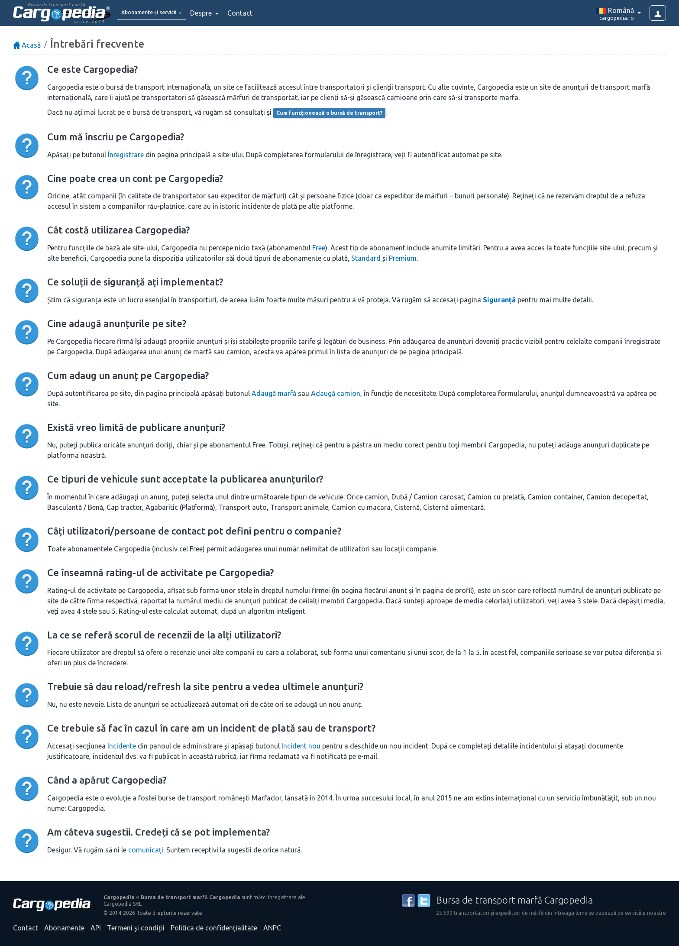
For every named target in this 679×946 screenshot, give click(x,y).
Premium (403, 258)
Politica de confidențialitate (214, 928)
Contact (259, 13)
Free (318, 248)
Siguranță (499, 300)
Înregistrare (126, 155)
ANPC (272, 928)
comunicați (145, 850)
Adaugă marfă (274, 393)
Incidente (121, 746)
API (96, 928)
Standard (366, 258)
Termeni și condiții (136, 928)
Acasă (27, 45)
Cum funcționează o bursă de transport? (329, 113)
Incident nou (300, 746)
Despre (221, 13)
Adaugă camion (335, 393)
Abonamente (64, 928)
